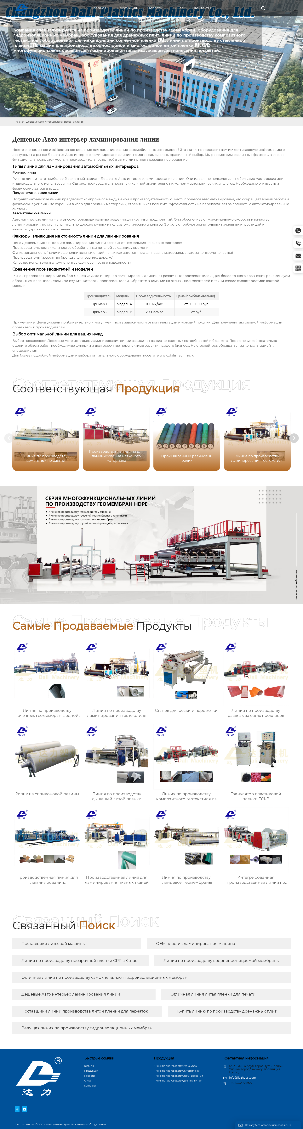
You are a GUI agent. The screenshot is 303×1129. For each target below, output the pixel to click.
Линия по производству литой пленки (177, 1070)
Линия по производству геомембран (176, 1065)
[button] (295, 438)
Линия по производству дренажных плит (178, 1080)
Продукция (91, 1070)
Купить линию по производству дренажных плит (226, 1011)
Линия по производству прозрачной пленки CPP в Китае (79, 960)
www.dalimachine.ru (177, 355)
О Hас (87, 1080)
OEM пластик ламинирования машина (195, 943)
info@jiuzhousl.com (242, 1077)
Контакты (90, 1085)
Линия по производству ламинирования (178, 1075)
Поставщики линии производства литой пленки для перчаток (84, 1011)
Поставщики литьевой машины (53, 943)
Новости (89, 1075)
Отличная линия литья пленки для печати (212, 994)
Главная (19, 121)
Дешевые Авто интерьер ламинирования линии (70, 994)
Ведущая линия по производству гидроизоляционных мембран (86, 1028)
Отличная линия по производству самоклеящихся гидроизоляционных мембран (104, 977)
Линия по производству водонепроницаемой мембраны (221, 960)
